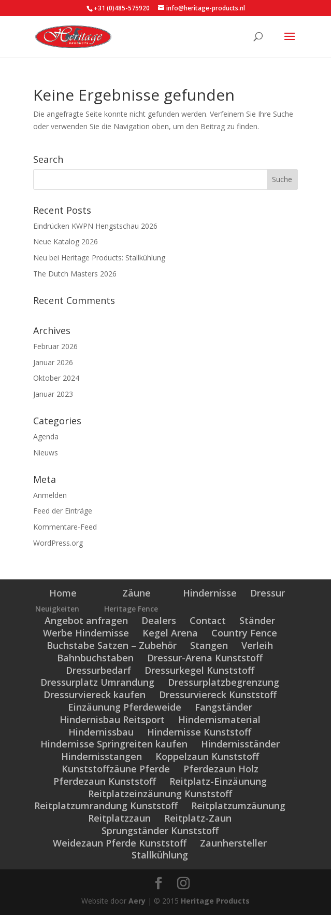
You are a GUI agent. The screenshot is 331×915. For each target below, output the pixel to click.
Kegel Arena (170, 633)
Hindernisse (210, 593)
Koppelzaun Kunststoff (207, 756)
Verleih (257, 645)
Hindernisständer (240, 744)
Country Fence (244, 633)
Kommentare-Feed (65, 527)
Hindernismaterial (219, 719)
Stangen (209, 645)
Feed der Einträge (62, 511)
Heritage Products (215, 901)
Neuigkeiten (57, 609)
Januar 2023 (53, 394)
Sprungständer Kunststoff (160, 830)
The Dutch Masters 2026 (75, 274)
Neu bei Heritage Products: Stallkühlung (99, 257)
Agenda (46, 436)
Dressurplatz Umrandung (97, 682)
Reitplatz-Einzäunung (218, 781)
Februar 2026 (55, 346)
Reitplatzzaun (119, 818)
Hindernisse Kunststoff (199, 732)
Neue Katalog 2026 (65, 241)
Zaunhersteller (233, 843)
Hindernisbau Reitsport (112, 719)
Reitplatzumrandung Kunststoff (106, 805)
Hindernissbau (101, 732)
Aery (137, 901)
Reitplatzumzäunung (238, 805)
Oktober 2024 (56, 378)
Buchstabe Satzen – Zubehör (112, 645)
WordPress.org (58, 543)
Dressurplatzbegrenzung (223, 682)
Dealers (158, 620)
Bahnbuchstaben (95, 657)
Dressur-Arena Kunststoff (205, 657)
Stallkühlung (160, 855)
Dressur (267, 593)
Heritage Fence (131, 609)
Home (63, 593)
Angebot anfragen (86, 620)
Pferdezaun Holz (220, 768)
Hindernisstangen (101, 756)
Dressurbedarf (98, 670)
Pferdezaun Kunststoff (104, 781)
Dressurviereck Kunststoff (218, 694)
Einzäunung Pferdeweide (124, 707)
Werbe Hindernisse (86, 633)
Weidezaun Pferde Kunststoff (119, 843)
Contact (208, 620)
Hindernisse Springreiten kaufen (114, 744)
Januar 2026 (53, 362)
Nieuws (45, 452)
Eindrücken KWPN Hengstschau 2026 (95, 226)
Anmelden (50, 495)
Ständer (257, 620)
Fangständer (223, 707)
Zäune (136, 593)
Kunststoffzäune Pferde (116, 768)
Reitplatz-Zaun (198, 818)
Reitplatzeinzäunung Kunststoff (160, 793)
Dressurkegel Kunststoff (199, 670)
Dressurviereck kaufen (95, 694)
